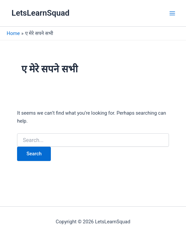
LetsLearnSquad (41, 13)
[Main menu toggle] (172, 13)
